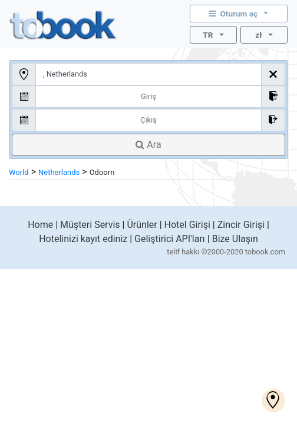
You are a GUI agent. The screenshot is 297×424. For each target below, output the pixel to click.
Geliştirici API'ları (169, 238)
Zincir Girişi (241, 224)
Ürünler (142, 224)
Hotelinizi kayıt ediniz (83, 238)
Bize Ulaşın (235, 238)
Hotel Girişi (187, 224)
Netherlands (59, 172)
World (19, 172)
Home (40, 224)
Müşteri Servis (90, 224)
